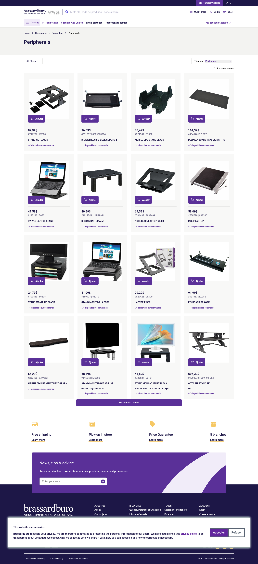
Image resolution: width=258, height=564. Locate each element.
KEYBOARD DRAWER (199, 302)
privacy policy (189, 533)
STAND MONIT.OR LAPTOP (95, 302)
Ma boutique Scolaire (217, 22)
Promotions (52, 22)
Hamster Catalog (209, 3)
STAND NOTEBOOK (38, 140)
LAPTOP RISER (142, 302)
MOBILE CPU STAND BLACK (149, 140)
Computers (41, 33)
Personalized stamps (116, 22)
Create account (207, 514)
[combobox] (125, 12)
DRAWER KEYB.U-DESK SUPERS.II (99, 140)
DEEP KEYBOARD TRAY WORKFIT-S (206, 140)
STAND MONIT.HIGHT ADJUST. (97, 383)
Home (27, 33)
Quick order (198, 12)
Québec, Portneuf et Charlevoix (145, 509)
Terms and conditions (78, 559)
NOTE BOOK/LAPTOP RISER (149, 221)
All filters (31, 61)
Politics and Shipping (35, 559)
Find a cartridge (94, 22)
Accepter (219, 532)
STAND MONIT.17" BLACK (41, 302)
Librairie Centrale (138, 514)
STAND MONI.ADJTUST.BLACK (151, 383)
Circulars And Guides (72, 22)
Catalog (35, 22)
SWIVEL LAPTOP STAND (40, 221)
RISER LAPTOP (196, 221)
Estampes (169, 514)
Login (214, 12)
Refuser (236, 532)
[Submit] (66, 12)
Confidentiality (57, 559)
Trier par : (199, 61)
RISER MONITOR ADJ (92, 221)
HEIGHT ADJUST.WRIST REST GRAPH (47, 383)
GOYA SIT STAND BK (199, 383)
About (97, 509)
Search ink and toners (175, 509)
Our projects (100, 514)
